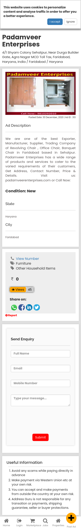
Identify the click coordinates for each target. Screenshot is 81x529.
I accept (55, 21)
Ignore (71, 21)
